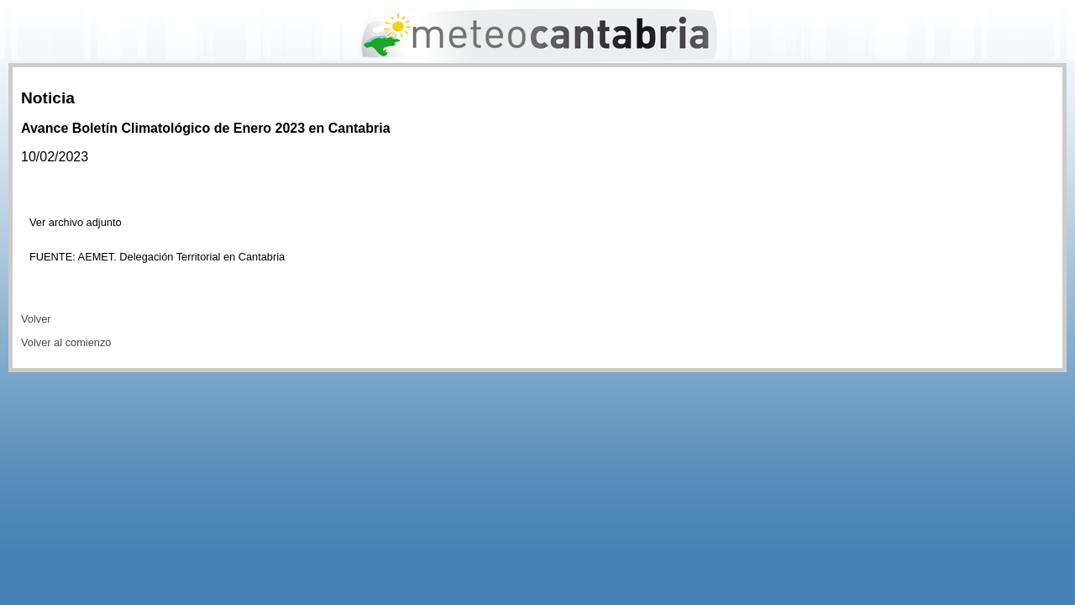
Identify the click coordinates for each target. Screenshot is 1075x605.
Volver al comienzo (66, 342)
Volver (36, 319)
